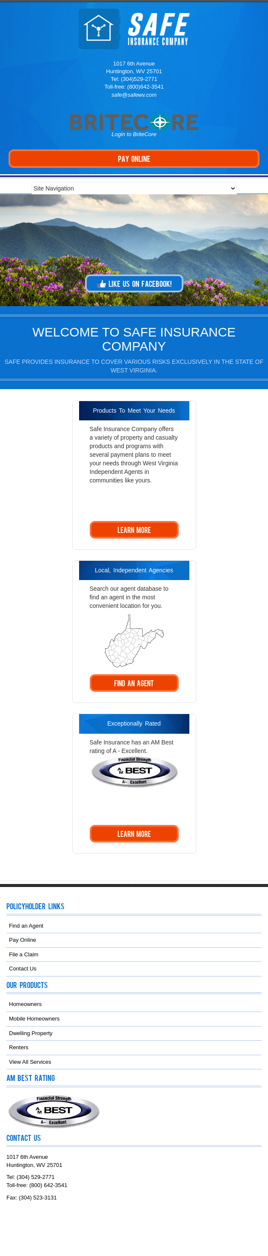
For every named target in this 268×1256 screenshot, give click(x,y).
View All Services (30, 1062)
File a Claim (23, 954)
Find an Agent (26, 926)
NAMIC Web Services (149, 1232)
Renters (19, 1047)
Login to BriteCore (134, 134)
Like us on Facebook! (134, 283)
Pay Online (22, 940)
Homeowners (25, 1004)
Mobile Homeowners (34, 1018)
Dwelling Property (31, 1033)
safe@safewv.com (134, 95)
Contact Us (22, 968)
